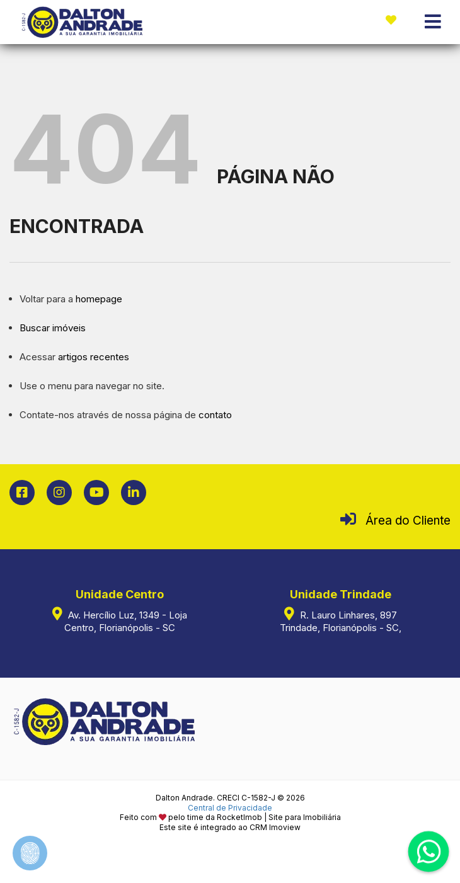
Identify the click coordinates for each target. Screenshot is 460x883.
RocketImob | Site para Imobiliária (279, 817)
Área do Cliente (408, 520)
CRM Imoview (275, 827)
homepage (99, 299)
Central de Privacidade (230, 807)
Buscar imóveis (53, 328)
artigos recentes (93, 357)
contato (215, 415)
